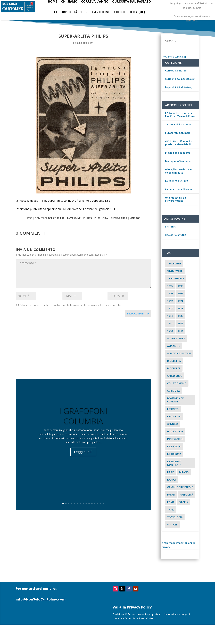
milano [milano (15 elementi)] (184, 472)
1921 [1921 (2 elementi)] (180, 301)
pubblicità (101, 218)
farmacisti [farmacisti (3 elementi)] (174, 416)
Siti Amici (170, 226)
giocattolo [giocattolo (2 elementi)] (175, 431)
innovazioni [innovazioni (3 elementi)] (175, 439)
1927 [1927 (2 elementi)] (170, 308)
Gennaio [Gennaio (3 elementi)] (172, 424)
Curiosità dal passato (178, 78)
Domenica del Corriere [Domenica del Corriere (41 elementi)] (176, 400)
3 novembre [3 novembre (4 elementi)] (175, 271)
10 (89, 503)
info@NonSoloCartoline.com (40, 599)
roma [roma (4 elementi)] (170, 502)
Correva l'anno (173, 70)
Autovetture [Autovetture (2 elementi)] (176, 338)
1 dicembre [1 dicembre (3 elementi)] (174, 263)
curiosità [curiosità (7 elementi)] (173, 390)
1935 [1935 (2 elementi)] (180, 316)
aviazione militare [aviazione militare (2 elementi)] (179, 353)
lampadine (74, 218)
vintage (135, 218)
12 (94, 503)
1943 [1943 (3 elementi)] (170, 330)
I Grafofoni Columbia (83, 420)
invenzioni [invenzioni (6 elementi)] (174, 446)
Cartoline (101, 12)
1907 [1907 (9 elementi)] (180, 293)
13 (97, 503)
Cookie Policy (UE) (129, 12)
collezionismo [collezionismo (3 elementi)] (176, 383)
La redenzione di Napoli (179, 189)
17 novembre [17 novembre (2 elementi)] (175, 278)
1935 (29, 218)
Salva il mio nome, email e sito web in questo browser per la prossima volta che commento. (70, 305)
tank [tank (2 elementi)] (170, 509)
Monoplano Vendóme (178, 161)
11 (92, 503)
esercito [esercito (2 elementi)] (173, 409)
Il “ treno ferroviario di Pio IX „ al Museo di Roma (180, 114)
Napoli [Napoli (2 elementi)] (171, 479)
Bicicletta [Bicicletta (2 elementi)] (174, 360)
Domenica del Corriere (49, 218)
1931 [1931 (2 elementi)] (180, 308)
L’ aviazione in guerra (178, 152)
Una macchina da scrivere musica (175, 199)
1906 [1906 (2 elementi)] (170, 293)
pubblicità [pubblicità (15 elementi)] (186, 494)
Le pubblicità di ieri (71, 12)
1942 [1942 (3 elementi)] (180, 323)
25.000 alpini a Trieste (178, 124)
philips (87, 218)
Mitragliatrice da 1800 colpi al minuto (178, 171)
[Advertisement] (83, 347)
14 (100, 503)
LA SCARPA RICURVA (176, 181)
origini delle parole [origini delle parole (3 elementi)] (180, 487)
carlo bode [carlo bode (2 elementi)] (174, 375)
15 (103, 503)
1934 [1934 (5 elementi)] (170, 316)
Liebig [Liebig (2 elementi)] (170, 472)
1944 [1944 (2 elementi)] (180, 330)
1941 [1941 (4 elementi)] (170, 323)
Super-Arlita (119, 218)
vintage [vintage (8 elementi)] (172, 524)
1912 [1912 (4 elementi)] (170, 301)
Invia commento (138, 313)
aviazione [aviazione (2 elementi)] (173, 345)
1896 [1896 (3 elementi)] (180, 286)
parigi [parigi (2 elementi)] (171, 494)
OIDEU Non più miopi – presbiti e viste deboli (178, 143)
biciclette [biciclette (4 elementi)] (173, 368)
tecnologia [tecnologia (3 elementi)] (175, 517)
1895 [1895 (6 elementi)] (170, 286)
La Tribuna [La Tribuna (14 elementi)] (174, 454)
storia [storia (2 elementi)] (183, 502)
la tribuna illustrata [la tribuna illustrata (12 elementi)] (174, 463)
